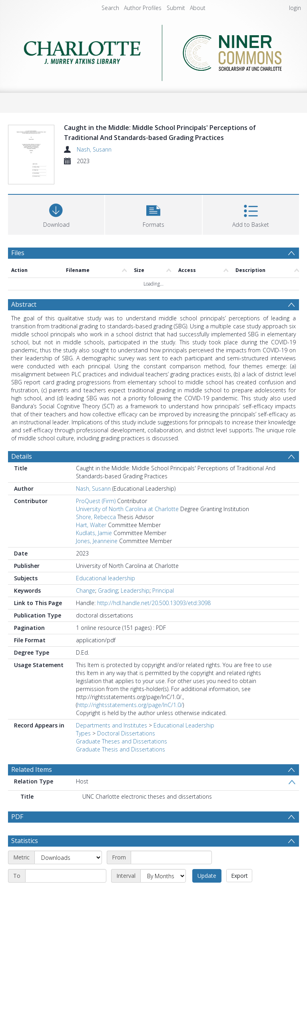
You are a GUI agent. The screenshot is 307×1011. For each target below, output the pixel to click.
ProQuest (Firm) (96, 521)
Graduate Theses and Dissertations (121, 762)
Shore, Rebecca (96, 537)
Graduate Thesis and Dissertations (120, 770)
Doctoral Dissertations (126, 754)
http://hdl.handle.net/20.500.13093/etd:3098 (154, 623)
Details (21, 477)
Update (206, 896)
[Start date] (171, 878)
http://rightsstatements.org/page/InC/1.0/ (130, 725)
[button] (153, 235)
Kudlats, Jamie (94, 553)
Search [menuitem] (110, 8)
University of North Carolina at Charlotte (127, 529)
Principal (163, 611)
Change (85, 611)
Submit (176, 8)
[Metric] (68, 878)
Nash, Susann (94, 149)
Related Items (31, 790)
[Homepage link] (153, 50)
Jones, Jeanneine (97, 561)
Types (83, 754)
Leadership (135, 611)
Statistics (24, 861)
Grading (108, 611)
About (197, 8)
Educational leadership (105, 599)
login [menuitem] (295, 8)
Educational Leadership (184, 746)
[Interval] (163, 896)
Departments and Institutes (111, 746)
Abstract (23, 325)
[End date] (65, 896)
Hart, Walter (91, 545)
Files (17, 274)
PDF (17, 837)
